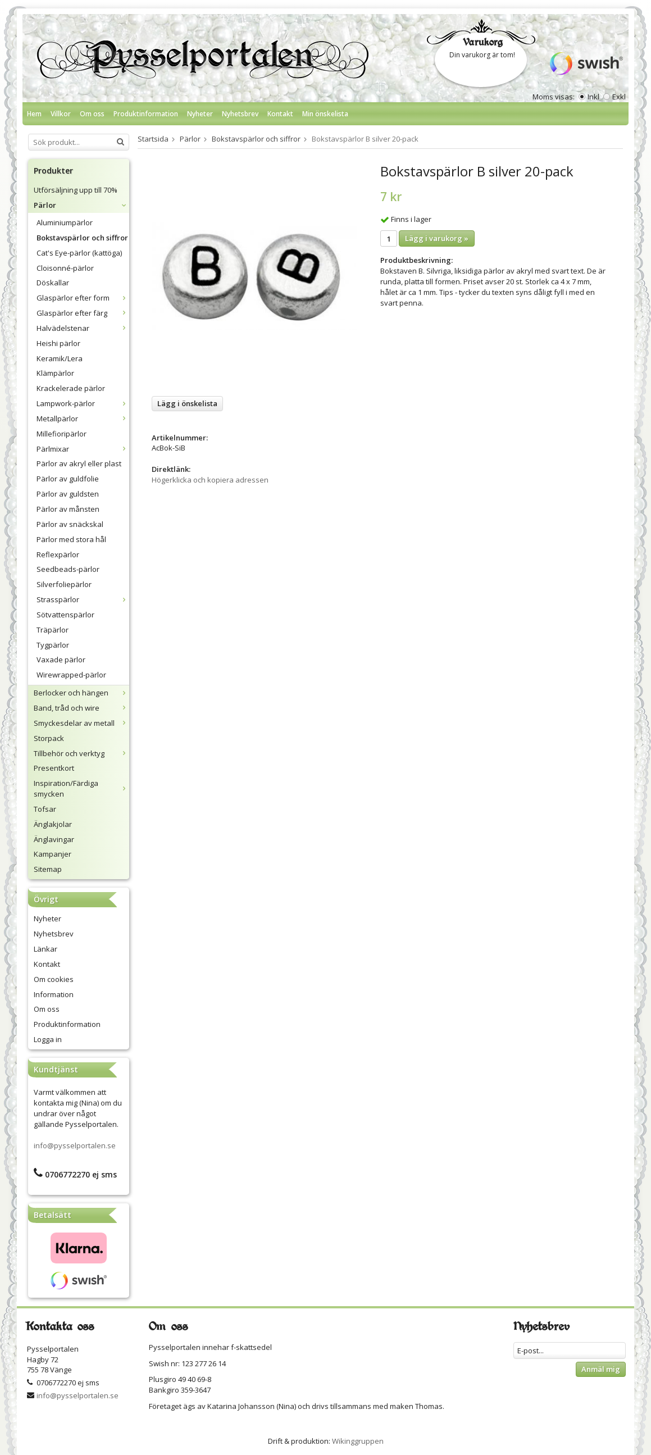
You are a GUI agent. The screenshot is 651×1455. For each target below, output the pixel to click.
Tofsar (45, 809)
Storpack (49, 738)
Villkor (61, 114)
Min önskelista (325, 114)
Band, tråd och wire (81, 708)
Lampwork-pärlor (83, 403)
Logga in (48, 1039)
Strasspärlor (83, 599)
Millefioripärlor (62, 434)
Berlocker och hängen (81, 693)
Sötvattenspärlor (65, 615)
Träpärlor (53, 630)
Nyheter (200, 114)
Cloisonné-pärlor (65, 268)
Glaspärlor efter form (83, 298)
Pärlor (81, 205)
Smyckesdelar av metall (81, 723)
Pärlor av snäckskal (70, 524)
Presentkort (54, 768)
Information (54, 994)
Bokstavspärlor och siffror (82, 238)
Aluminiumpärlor (65, 222)
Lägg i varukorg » (436, 238)
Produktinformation (145, 114)
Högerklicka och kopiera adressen (210, 480)
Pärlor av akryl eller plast (79, 463)
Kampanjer (52, 854)
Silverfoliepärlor (64, 584)
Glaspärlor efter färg (83, 313)
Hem (34, 114)
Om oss (92, 114)
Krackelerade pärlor (71, 388)
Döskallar (53, 283)
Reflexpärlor (58, 554)
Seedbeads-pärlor (68, 569)
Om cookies (54, 979)
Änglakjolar (53, 824)
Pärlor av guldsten (68, 494)
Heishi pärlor (58, 343)
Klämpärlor (55, 373)
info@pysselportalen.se (75, 1145)
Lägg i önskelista (187, 403)
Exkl (619, 97)
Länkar (45, 949)
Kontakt (280, 114)
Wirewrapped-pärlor (71, 675)
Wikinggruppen (358, 1441)
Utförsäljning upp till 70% (75, 190)
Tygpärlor (53, 645)
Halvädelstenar (83, 328)
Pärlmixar (83, 449)
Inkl (593, 97)
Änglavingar (54, 839)
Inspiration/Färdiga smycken (81, 788)
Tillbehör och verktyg (81, 753)
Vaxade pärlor (61, 659)
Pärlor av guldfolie (68, 479)
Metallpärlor (83, 418)
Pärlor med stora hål (71, 539)
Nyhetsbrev (240, 114)
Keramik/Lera (60, 358)
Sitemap (48, 869)
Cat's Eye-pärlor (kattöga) (79, 253)
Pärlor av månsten (68, 509)
